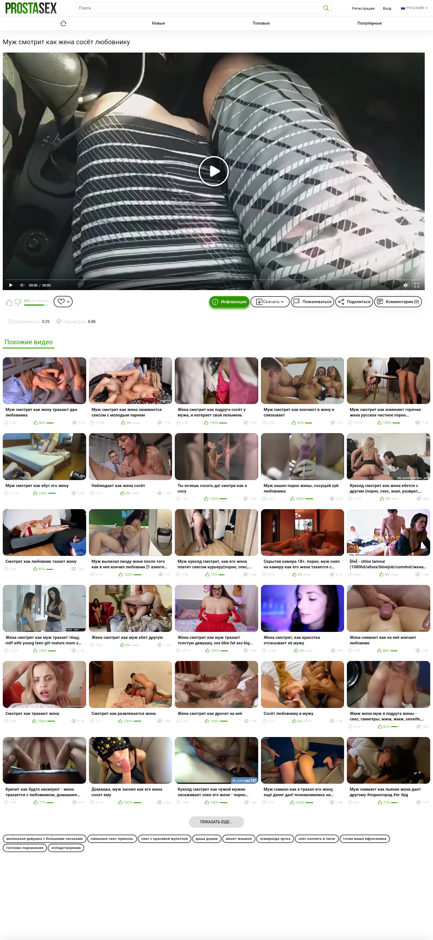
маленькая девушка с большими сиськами (44, 839)
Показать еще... (216, 822)
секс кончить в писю (317, 839)
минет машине (239, 839)
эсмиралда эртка (275, 839)
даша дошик (207, 839)
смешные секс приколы (112, 839)
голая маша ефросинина (365, 839)
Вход (387, 8)
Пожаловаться (316, 301)
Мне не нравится (17, 302)
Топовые (261, 23)
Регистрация (363, 8)
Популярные (369, 23)
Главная (63, 23)
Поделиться (358, 301)
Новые (158, 23)
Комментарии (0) (402, 301)
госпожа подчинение (24, 848)
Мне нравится (9, 302)
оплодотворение (66, 848)
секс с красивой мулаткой (164, 839)
